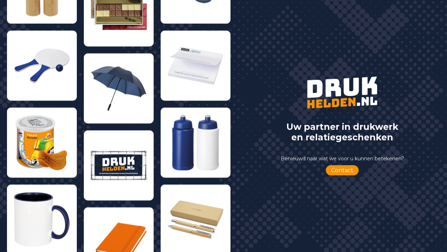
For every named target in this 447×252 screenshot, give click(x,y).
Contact (342, 170)
